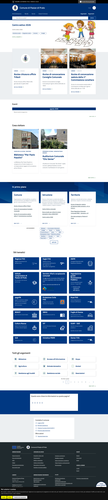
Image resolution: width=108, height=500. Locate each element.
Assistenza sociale (53, 373)
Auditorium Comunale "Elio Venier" (53, 157)
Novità (78, 452)
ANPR (73, 258)
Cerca (92, 18)
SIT (44, 323)
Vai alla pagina (19, 87)
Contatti (14, 475)
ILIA (16, 337)
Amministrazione (16, 452)
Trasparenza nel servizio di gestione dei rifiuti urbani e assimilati (63, 484)
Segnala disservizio (43, 436)
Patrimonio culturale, (48, 151)
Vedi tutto (92, 116)
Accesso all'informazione (56, 359)
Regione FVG (20, 258)
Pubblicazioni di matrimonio (40, 484)
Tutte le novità (17, 37)
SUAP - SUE (75, 323)
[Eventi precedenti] (13, 109)
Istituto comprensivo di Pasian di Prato (21, 275)
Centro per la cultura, (19, 151)
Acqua (78, 359)
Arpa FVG (74, 297)
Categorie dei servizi (39, 452)
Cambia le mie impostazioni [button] (20, 497)
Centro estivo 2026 (21, 25)
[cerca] (94, 8)
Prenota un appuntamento (82, 478)
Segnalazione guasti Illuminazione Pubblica (76, 276)
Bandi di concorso (37, 480)
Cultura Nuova (20, 323)
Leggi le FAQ (41, 423)
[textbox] (53, 403)
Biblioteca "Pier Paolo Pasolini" (24, 156)
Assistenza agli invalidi (27, 373)
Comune (16, 71)
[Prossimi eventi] (95, 109)
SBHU (45, 312)
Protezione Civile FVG (49, 298)
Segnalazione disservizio (60, 481)
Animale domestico (54, 366)
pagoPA (18, 297)
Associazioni (80, 373)
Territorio (28, 151)
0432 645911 (46, 428)
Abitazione (22, 359)
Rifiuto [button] (9, 497)
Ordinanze (36, 486)
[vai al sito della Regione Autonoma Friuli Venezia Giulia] (26, 2)
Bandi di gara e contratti (39, 478)
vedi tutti (54, 242)
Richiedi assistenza (43, 425)
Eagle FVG (47, 258)
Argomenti (84, 14)
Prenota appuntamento (44, 431)
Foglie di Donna (77, 312)
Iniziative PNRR (49, 337)
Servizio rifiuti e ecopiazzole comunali (54, 274)
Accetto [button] (3, 497)
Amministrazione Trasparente (41, 475)
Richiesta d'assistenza (60, 478)
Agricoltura (23, 366)
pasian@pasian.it (19, 487)
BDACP (17, 312)
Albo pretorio (36, 482)
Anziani (78, 366)
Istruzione (47, 194)
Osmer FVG (75, 337)
